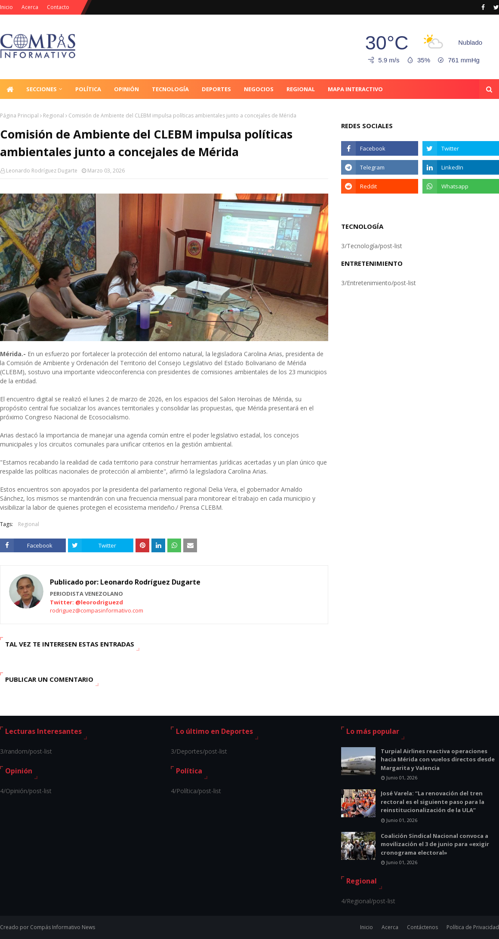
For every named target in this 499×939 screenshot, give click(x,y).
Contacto (58, 7)
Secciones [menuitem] (41, 89)
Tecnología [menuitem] (170, 89)
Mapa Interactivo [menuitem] (355, 89)
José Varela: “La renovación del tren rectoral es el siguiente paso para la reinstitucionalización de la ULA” (432, 801)
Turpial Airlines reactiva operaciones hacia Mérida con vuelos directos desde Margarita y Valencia (438, 759)
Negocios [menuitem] (259, 89)
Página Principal (19, 115)
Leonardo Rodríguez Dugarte (41, 170)
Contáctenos (422, 927)
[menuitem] (10, 89)
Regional (53, 115)
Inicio (6, 7)
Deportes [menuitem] (216, 89)
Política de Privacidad (473, 927)
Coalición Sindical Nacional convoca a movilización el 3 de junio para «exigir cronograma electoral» (435, 844)
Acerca (30, 7)
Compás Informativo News (62, 927)
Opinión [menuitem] (126, 89)
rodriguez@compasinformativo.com (96, 610)
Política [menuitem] (88, 89)
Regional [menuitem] (300, 89)
